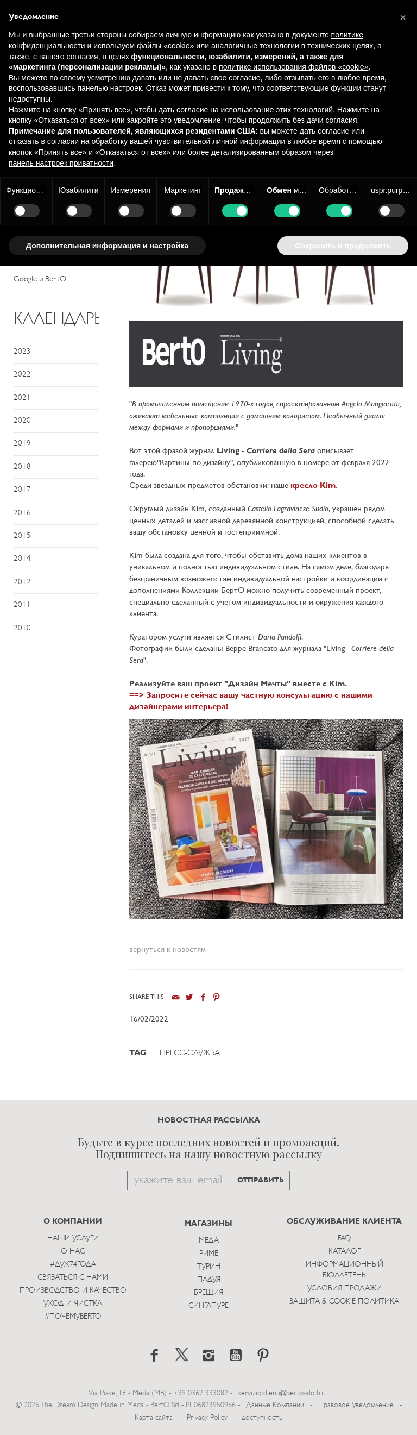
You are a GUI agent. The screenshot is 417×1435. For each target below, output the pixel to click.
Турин (208, 1267)
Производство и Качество (73, 1291)
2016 (22, 513)
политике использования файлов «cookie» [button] (293, 66)
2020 (22, 421)
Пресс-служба (190, 1053)
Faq (344, 1239)
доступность (262, 1418)
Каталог (344, 1252)
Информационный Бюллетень (344, 1270)
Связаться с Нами (72, 1278)
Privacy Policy (207, 1418)
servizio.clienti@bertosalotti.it (281, 1393)
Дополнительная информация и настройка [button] (107, 245)
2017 (22, 490)
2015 (22, 536)
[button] (403, 17)
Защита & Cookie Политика (344, 1302)
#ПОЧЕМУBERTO (73, 1317)
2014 (22, 559)
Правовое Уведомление (356, 1405)
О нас (73, 1252)
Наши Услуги (73, 1239)
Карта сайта (154, 1418)
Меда (209, 1241)
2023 (22, 352)
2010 (22, 628)
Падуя (208, 1280)
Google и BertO (40, 279)
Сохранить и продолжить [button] (343, 245)
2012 (22, 582)
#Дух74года (73, 1265)
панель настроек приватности (61, 163)
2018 (22, 467)
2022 (22, 375)
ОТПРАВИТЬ (260, 1180)
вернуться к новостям (167, 950)
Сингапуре (208, 1306)
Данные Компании (275, 1405)
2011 (22, 605)
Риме (208, 1254)
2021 (22, 398)
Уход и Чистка (72, 1304)
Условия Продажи (344, 1288)
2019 (22, 444)
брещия (208, 1293)
